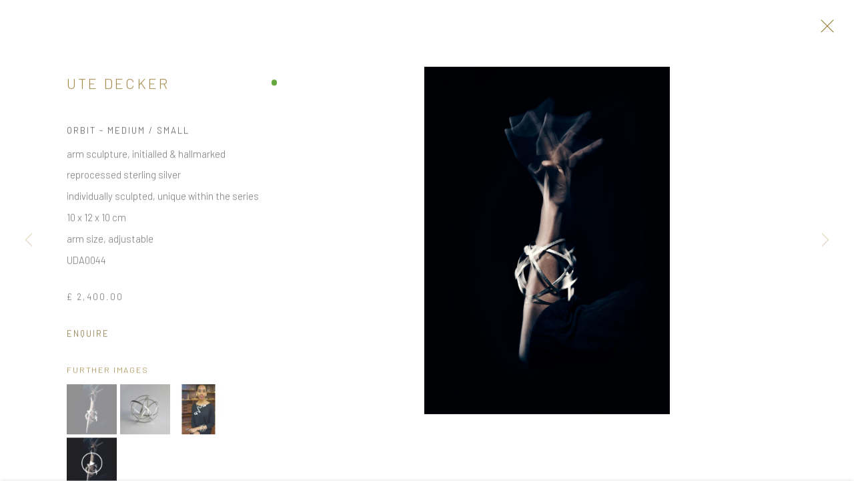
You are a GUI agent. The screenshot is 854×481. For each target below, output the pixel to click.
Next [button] (825, 240)
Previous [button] (28, 240)
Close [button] (825, 30)
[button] (92, 413)
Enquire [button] (88, 336)
